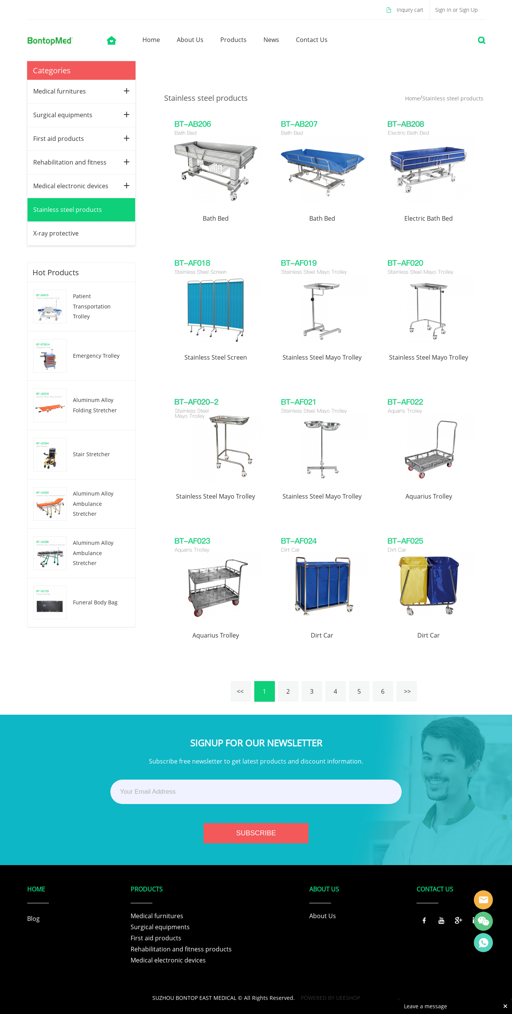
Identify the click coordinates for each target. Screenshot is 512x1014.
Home (412, 98)
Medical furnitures (59, 91)
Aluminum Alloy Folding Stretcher (95, 405)
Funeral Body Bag (95, 602)
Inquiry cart (410, 9)
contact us (312, 40)
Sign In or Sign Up (456, 9)
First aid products (58, 138)
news (271, 40)
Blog (33, 918)
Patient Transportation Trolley (92, 306)
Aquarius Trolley (428, 496)
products (233, 40)
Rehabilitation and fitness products (181, 949)
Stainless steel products (67, 209)
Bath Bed (216, 218)
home (151, 40)
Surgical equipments (62, 115)
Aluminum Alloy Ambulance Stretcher (93, 503)
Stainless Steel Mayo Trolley (322, 357)
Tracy (483, 899)
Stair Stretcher (91, 454)
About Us (322, 916)
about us (190, 40)
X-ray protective (56, 233)
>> (406, 691)
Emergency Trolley (96, 355)
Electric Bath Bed (428, 218)
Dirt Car (322, 635)
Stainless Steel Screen (215, 357)
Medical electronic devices (70, 186)
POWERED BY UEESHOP (330, 997)
